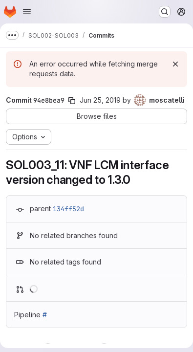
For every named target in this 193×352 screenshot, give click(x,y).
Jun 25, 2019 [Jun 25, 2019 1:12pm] (100, 100)
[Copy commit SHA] (72, 101)
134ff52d (68, 208)
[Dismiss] (175, 64)
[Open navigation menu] (27, 12)
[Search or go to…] (165, 12)
